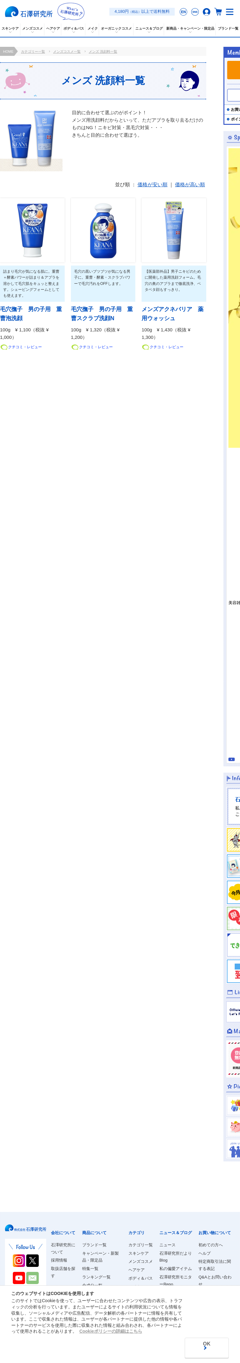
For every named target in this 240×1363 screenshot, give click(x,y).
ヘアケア (136, 1270)
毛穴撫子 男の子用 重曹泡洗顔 (31, 313)
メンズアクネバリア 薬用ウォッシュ (172, 313)
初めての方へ (210, 1245)
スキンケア (138, 1253)
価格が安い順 (153, 184)
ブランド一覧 (94, 1245)
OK (206, 1343)
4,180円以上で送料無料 (142, 11)
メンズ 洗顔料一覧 (103, 51)
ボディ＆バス (140, 1278)
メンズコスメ (140, 1261)
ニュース (167, 1245)
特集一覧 (90, 1268)
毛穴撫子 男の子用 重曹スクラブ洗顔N (102, 313)
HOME (8, 51)
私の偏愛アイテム (175, 1268)
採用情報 (59, 1260)
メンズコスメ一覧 (67, 51)
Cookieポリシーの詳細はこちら (110, 1330)
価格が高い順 (190, 184)
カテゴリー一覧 (33, 51)
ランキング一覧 (96, 1277)
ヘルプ (204, 1253)
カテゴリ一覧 (140, 1245)
